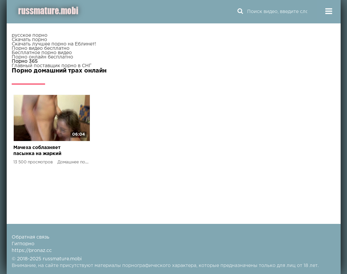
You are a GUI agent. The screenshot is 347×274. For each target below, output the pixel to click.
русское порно (29, 35)
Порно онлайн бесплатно (42, 57)
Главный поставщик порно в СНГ (52, 66)
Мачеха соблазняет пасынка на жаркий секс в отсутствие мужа (42, 151)
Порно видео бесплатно (40, 48)
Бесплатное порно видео (42, 53)
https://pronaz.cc (32, 251)
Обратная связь (30, 237)
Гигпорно (23, 244)
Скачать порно (29, 40)
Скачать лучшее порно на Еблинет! (54, 44)
